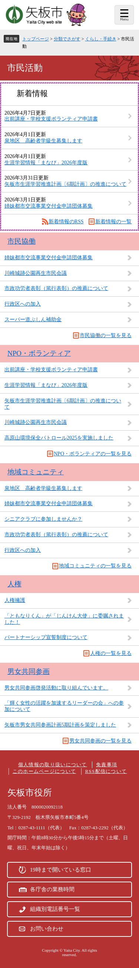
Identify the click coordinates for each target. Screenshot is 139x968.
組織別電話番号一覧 (55, 909)
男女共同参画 (28, 671)
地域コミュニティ (35, 472)
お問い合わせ (46, 929)
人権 (14, 584)
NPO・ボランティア (39, 353)
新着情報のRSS (66, 221)
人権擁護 (14, 600)
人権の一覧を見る (111, 653)
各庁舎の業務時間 (52, 889)
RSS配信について (106, 771)
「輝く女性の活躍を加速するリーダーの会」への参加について (64, 706)
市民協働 (21, 241)
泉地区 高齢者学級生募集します (43, 141)
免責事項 (106, 764)
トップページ (35, 39)
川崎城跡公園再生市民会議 (35, 273)
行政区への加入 (22, 304)
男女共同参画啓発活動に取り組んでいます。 (56, 688)
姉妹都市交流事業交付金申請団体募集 (48, 206)
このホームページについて (44, 771)
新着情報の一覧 (113, 221)
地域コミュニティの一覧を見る (95, 566)
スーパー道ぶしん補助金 (33, 319)
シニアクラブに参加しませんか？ (43, 519)
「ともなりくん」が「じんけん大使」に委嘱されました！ (64, 619)
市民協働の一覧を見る (106, 335)
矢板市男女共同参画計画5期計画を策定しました (60, 725)
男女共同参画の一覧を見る (100, 741)
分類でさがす (67, 39)
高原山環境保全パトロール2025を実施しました (58, 438)
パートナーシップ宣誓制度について (45, 637)
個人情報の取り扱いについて (52, 764)
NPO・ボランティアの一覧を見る (93, 454)
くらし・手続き (100, 39)
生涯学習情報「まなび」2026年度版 (45, 162)
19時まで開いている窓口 (60, 870)
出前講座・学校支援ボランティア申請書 (51, 119)
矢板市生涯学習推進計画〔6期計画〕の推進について (65, 184)
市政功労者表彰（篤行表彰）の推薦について (56, 288)
